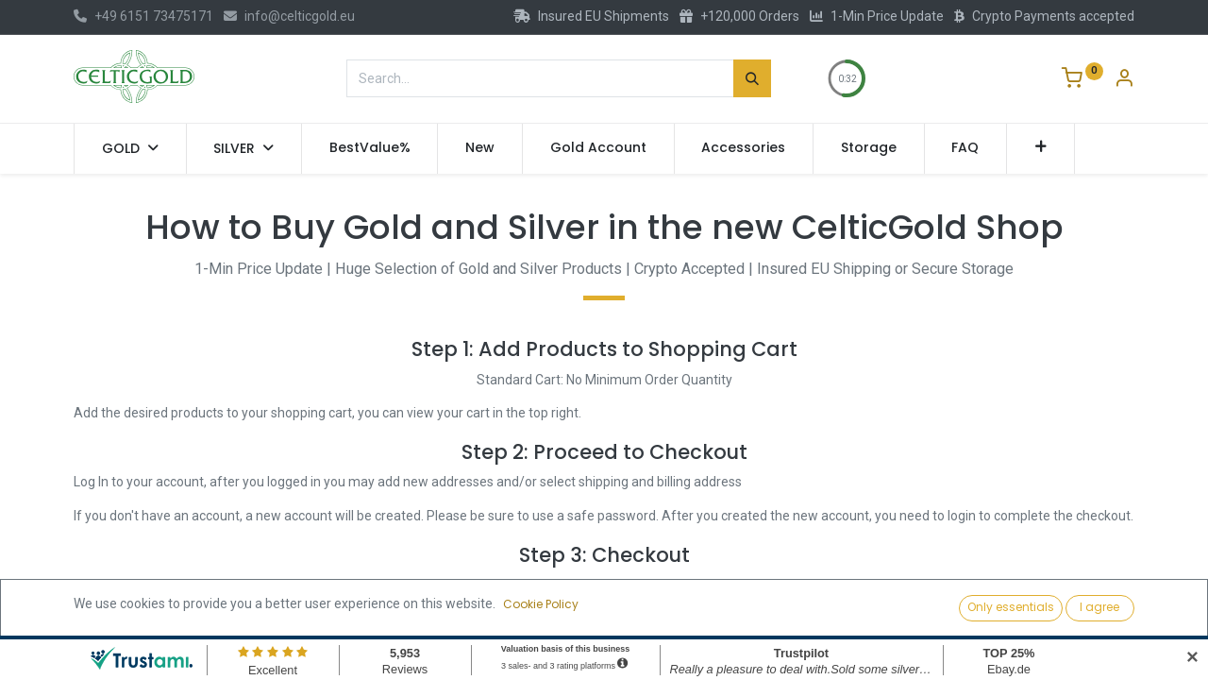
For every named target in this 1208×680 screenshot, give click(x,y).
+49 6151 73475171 (143, 16)
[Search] (752, 78)
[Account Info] (1124, 80)
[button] (1040, 148)
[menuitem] (370, 148)
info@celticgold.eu (289, 16)
